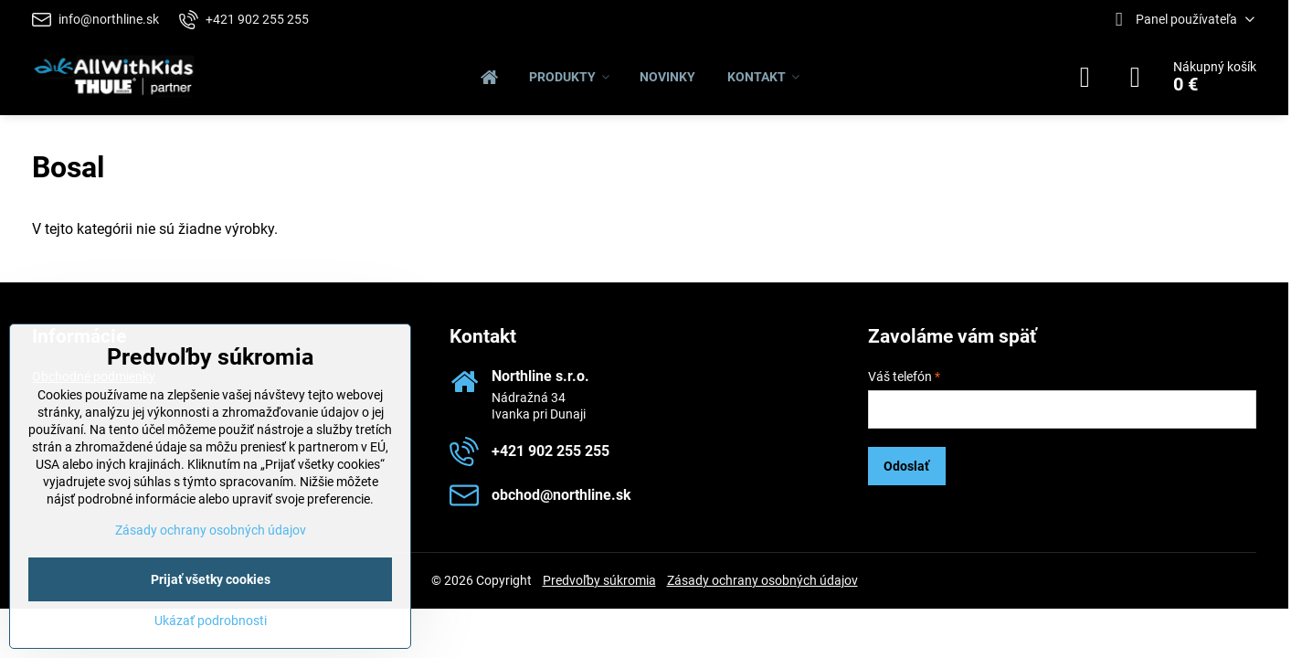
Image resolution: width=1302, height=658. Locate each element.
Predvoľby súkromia (599, 580)
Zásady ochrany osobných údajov (762, 580)
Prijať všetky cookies (210, 579)
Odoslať (906, 466)
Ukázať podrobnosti (210, 620)
